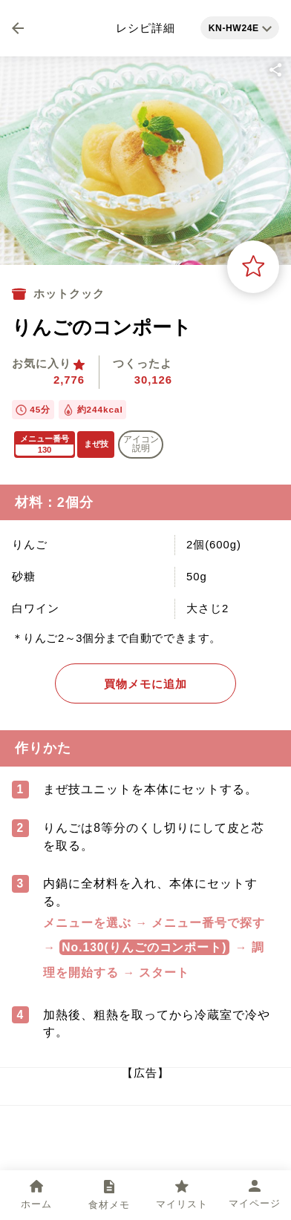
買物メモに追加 (145, 684)
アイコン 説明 (141, 443)
